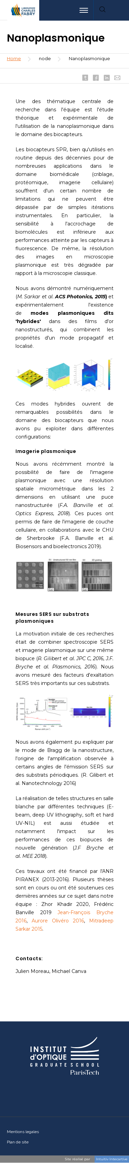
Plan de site (18, 1142)
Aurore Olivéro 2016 (58, 921)
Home (14, 58)
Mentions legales (23, 1131)
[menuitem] (120, 10)
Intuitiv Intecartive (112, 1159)
